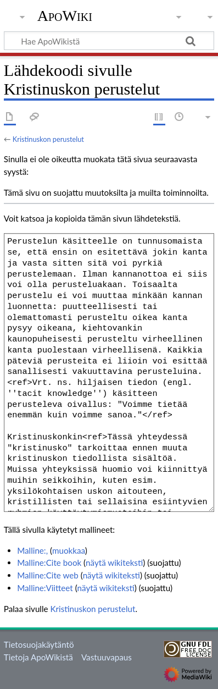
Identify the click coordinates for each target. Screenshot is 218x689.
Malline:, (32, 550)
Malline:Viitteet (45, 588)
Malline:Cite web (48, 575)
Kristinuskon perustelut (48, 139)
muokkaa (68, 550)
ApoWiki (64, 16)
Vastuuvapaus (106, 657)
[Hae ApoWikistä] (109, 40)
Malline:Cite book (49, 562)
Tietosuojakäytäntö (39, 644)
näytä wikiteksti (114, 562)
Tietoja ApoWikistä (38, 657)
